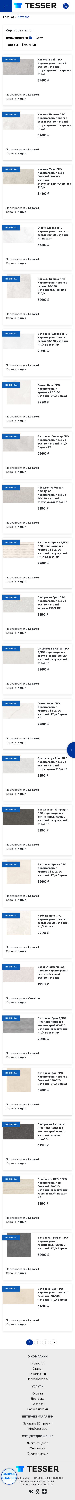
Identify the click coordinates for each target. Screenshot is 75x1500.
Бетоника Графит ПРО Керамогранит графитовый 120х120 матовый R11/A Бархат (53, 1243)
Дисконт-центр (37, 1443)
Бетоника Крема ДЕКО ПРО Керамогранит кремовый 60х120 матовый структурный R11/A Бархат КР (53, 549)
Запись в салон (9, 1476)
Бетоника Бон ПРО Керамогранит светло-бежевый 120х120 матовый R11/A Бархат (53, 1078)
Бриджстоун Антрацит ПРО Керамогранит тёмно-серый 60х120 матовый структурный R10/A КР (53, 816)
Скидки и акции (37, 1453)
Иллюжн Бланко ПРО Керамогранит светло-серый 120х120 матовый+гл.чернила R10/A (53, 286)
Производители (38, 1379)
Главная (8, 17)
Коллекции (29, 44)
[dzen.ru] (44, 1492)
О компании (37, 1373)
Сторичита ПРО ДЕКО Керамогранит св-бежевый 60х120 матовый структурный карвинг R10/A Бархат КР (53, 1188)
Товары (12, 44)
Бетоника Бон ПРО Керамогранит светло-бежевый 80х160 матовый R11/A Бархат (53, 1294)
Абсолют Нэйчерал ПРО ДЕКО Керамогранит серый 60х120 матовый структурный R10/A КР (52, 494)
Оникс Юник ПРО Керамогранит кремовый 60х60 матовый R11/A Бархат (52, 390)
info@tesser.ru (37, 1428)
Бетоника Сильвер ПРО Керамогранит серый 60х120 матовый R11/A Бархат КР (53, 441)
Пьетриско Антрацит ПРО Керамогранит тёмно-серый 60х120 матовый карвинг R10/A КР (52, 1131)
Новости (37, 1363)
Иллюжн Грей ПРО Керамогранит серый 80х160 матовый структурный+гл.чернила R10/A (54, 66)
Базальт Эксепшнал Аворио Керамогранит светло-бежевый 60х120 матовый (53, 972)
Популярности (19, 37)
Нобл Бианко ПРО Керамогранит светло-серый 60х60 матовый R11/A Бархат (53, 921)
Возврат (38, 1403)
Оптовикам (37, 1448)
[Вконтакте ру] (30, 1492)
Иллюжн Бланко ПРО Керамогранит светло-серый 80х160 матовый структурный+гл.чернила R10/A (54, 121)
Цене (39, 37)
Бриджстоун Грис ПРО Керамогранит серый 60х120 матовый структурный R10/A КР (52, 763)
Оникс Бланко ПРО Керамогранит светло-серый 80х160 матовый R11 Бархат (53, 233)
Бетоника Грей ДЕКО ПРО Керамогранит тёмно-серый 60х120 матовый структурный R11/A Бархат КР (53, 1025)
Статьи (37, 1368)
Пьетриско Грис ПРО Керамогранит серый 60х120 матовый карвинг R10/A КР (52, 602)
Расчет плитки (37, 1409)
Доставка (37, 1398)
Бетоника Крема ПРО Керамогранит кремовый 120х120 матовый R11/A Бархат (52, 870)
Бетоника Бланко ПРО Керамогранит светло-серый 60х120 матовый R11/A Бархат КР (53, 339)
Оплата (37, 1393)
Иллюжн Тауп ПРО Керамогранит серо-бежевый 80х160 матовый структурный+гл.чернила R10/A (54, 178)
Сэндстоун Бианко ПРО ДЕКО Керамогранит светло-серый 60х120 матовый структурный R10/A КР (53, 655)
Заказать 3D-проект (37, 1423)
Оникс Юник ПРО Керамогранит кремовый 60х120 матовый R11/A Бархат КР (52, 710)
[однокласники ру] (37, 1492)
